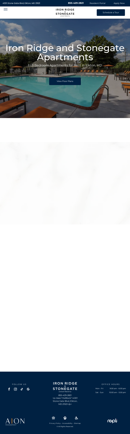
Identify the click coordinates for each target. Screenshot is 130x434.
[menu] (5, 9)
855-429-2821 (76, 3)
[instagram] (15, 389)
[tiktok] (22, 389)
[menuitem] (55, 423)
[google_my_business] (28, 389)
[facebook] (9, 389)
